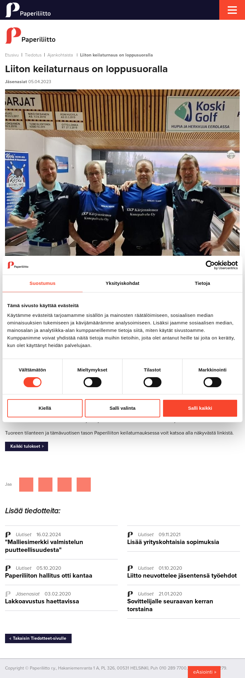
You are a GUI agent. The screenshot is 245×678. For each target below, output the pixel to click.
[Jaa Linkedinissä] (64, 485)
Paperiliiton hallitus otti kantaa (48, 575)
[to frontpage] (122, 35)
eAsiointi (203, 672)
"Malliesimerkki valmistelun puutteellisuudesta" (44, 546)
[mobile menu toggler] (232, 10)
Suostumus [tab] (43, 283)
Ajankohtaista (60, 55)
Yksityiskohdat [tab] (122, 283)
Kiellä (45, 408)
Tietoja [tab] (202, 283)
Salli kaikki (200, 408)
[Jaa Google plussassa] (84, 485)
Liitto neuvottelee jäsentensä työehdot (182, 575)
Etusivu (12, 55)
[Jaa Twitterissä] (45, 485)
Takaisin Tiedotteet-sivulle (39, 638)
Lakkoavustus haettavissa (42, 601)
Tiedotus (33, 55)
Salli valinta (123, 408)
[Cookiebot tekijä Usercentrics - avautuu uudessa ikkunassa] (210, 265)
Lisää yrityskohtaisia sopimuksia (173, 542)
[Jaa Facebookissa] (26, 485)
